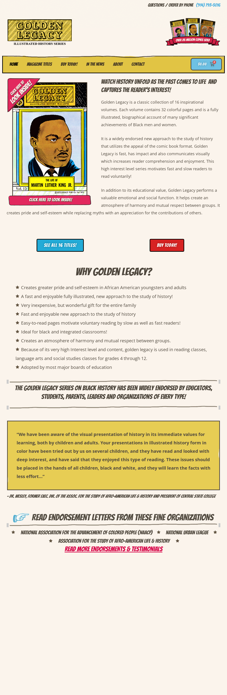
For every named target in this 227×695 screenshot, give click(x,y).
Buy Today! (69, 64)
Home (14, 64)
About (118, 64)
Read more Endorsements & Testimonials (113, 549)
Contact (137, 64)
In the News (95, 64)
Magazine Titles (39, 64)
